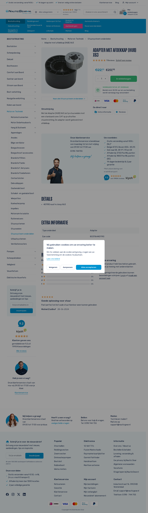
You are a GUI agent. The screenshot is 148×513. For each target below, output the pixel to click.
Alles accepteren (88, 267)
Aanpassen (68, 267)
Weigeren (53, 267)
